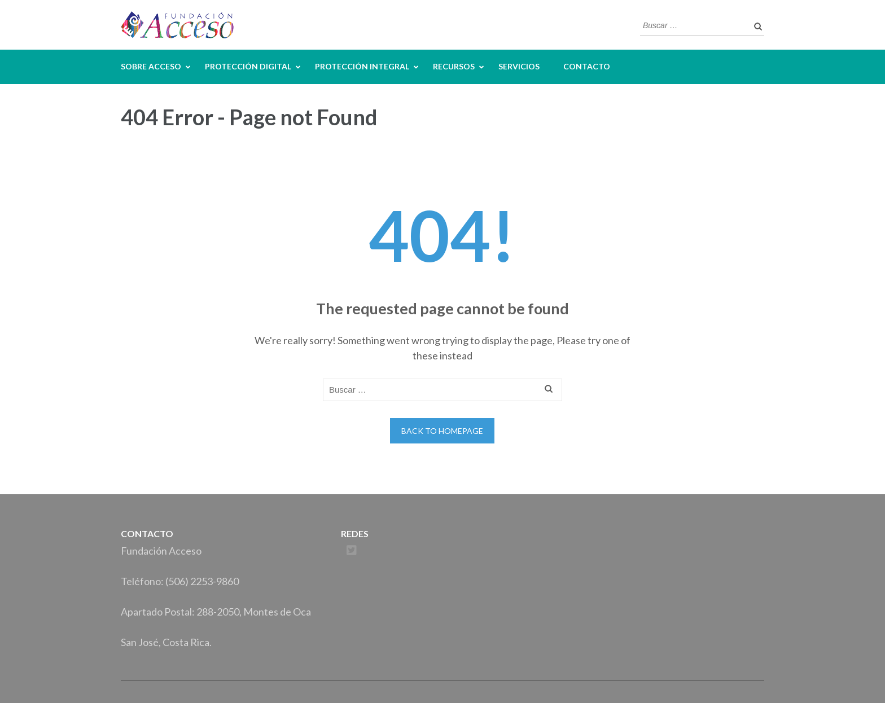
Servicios (519, 66)
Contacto (586, 66)
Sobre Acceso (151, 66)
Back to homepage (442, 431)
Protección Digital (248, 66)
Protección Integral (362, 66)
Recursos (454, 66)
